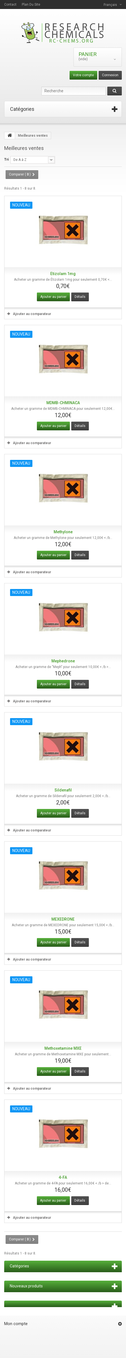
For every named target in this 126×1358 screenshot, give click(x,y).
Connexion (110, 75)
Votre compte (83, 75)
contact (10, 4)
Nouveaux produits (26, 1286)
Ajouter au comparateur (32, 314)
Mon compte (16, 1323)
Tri (6, 159)
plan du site (31, 4)
